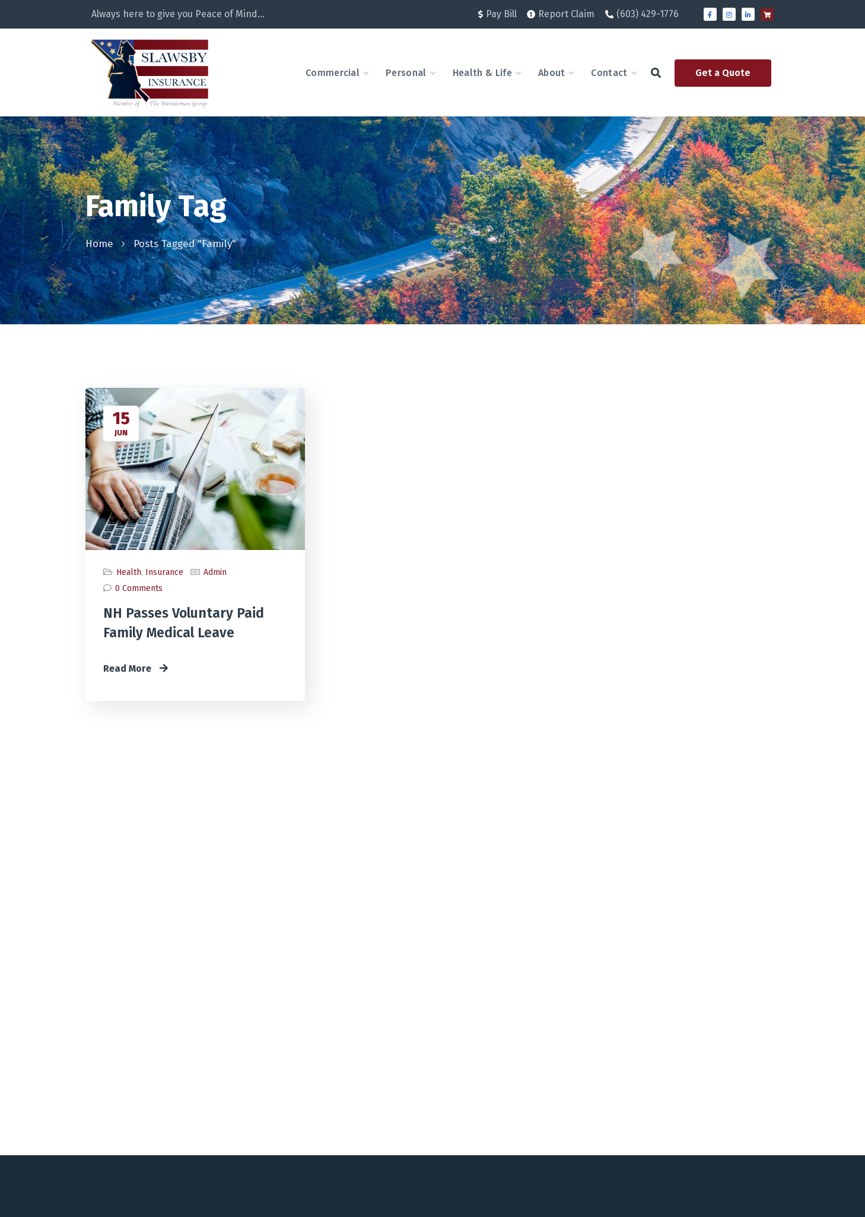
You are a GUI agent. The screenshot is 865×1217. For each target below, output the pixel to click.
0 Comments (139, 588)
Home (99, 244)
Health (128, 572)
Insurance (164, 572)
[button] (656, 73)
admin (215, 572)
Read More (135, 668)
